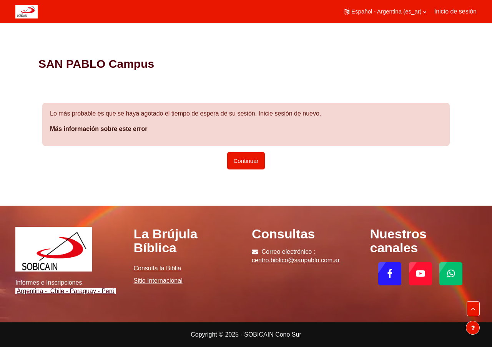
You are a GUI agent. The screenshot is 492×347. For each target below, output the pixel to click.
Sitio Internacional (158, 280)
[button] (385, 11)
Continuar (245, 161)
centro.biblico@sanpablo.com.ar (296, 260)
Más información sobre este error (98, 129)
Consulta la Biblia (157, 268)
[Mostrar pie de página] (473, 328)
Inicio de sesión (455, 11)
